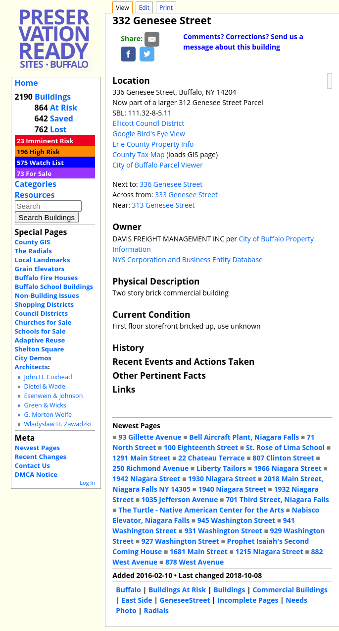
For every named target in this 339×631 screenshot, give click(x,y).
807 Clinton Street (283, 457)
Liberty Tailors (221, 468)
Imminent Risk (49, 140)
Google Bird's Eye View (148, 133)
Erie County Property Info (153, 144)
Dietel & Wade (44, 386)
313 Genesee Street (163, 205)
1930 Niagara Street (222, 478)
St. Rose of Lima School (285, 447)
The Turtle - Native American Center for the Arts (201, 510)
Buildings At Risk (177, 589)
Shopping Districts (44, 304)
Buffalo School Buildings (54, 286)
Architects (31, 366)
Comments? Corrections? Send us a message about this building (243, 42)
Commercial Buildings (290, 589)
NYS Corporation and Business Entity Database (187, 259)
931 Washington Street (223, 530)
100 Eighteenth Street (201, 447)
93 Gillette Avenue (149, 437)
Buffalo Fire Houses (46, 277)
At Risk (63, 107)
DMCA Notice (36, 474)
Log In (87, 482)
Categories (35, 183)
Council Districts (41, 313)
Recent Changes (41, 456)
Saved (61, 118)
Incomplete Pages (247, 600)
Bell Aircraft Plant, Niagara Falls (244, 437)
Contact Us (32, 465)
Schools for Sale (40, 331)
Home (26, 82)
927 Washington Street (180, 541)
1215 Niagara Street (269, 551)
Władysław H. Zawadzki (57, 424)
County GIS (32, 241)
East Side (137, 600)
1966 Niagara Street (288, 468)
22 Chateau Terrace (211, 457)
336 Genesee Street (171, 184)
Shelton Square (39, 348)
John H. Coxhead (48, 377)
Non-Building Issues (47, 295)
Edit (144, 7)
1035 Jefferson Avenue (180, 499)
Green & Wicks (45, 405)
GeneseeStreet (185, 600)
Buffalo (128, 589)
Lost (58, 129)
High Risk (45, 151)
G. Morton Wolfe (48, 414)
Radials (156, 610)
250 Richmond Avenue (150, 468)
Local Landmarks (42, 259)
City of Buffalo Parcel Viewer (157, 165)
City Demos (33, 357)
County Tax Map (138, 154)
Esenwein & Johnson (53, 396)
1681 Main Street (199, 551)
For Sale (38, 173)
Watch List (47, 162)
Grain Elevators (40, 268)
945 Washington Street (236, 520)
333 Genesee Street (186, 194)
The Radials (33, 250)
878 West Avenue (194, 562)
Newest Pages (37, 447)
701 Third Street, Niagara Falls (277, 499)
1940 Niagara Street (232, 489)
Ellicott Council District (148, 123)
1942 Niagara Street (146, 478)
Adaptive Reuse (40, 340)
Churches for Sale (43, 322)
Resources (35, 194)
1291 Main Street (141, 457)
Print (166, 7)
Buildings (53, 96)
